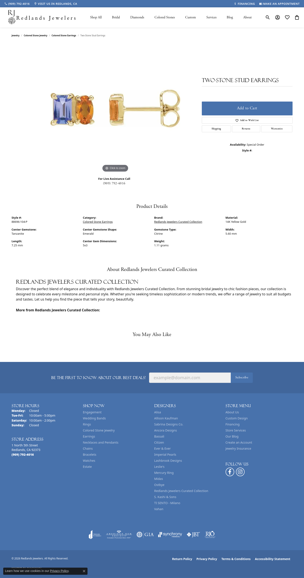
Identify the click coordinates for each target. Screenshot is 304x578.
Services (211, 17)
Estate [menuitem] (87, 467)
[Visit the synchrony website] (170, 534)
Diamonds (137, 17)
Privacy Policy (206, 559)
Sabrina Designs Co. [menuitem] (168, 424)
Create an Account (239, 442)
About (247, 17)
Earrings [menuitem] (89, 436)
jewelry (16, 35)
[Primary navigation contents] (171, 17)
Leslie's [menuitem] (159, 467)
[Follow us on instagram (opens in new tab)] (240, 472)
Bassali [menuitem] (159, 436)
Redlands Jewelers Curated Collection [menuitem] (181, 491)
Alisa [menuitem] (157, 412)
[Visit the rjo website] (210, 534)
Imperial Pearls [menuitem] (165, 454)
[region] (115, 108)
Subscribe (241, 377)
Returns (246, 128)
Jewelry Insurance (238, 448)
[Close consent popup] (84, 571)
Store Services (236, 430)
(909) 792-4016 (114, 183)
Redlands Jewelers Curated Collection (178, 222)
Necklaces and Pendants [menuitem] (100, 442)
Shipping (216, 128)
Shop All (96, 17)
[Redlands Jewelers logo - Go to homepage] (42, 17)
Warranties (277, 128)
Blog (230, 17)
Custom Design (237, 418)
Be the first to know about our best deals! (98, 378)
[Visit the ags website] (119, 534)
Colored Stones (164, 17)
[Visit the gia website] (145, 534)
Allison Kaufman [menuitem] (166, 418)
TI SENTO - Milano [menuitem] (167, 503)
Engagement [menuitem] (92, 412)
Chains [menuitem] (88, 448)
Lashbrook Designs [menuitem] (168, 461)
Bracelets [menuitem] (89, 454)
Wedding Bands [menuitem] (94, 418)
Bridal (116, 17)
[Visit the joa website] (95, 534)
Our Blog (232, 436)
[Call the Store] (23, 454)
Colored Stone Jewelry (35, 35)
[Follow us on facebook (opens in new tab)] (230, 472)
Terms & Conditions (236, 559)
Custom (190, 17)
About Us (232, 412)
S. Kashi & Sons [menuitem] (165, 497)
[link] (17, 3)
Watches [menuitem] (89, 461)
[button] (268, 17)
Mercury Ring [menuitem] (164, 473)
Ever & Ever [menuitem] (162, 448)
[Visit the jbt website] (193, 534)
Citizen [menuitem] (159, 442)
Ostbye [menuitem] (159, 485)
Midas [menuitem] (158, 479)
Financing (233, 424)
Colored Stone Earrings (64, 35)
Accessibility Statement (272, 559)
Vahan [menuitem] (158, 509)
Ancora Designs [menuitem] (165, 430)
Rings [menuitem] (87, 424)
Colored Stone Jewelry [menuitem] (99, 430)
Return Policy (182, 559)
